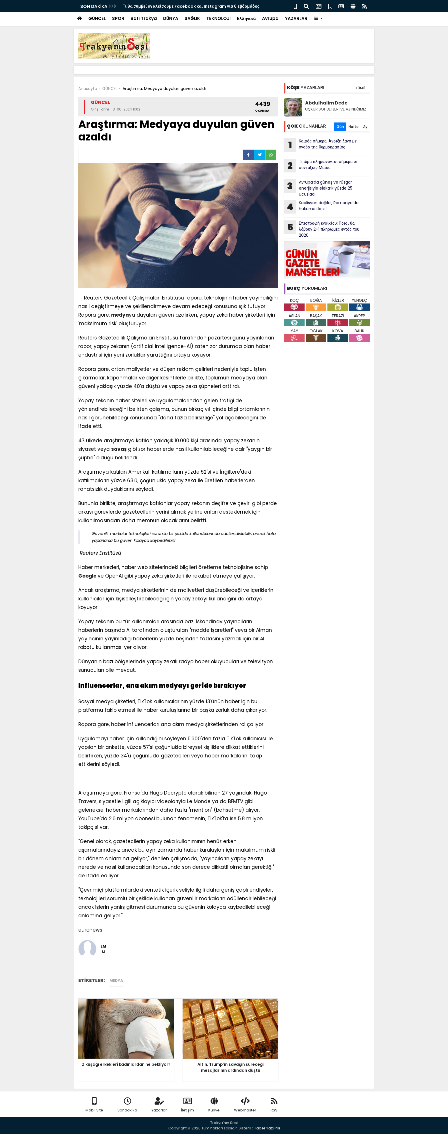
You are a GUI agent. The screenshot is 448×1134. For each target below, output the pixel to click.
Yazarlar (159, 1105)
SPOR (118, 18)
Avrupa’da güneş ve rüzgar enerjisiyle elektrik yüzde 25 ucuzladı (318, 188)
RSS (274, 1105)
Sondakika (127, 1105)
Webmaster (245, 1105)
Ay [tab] (365, 126)
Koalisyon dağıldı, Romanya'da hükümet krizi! (321, 207)
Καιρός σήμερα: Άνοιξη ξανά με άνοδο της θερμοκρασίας (320, 145)
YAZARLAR (296, 18)
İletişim (187, 1105)
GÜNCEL (97, 18)
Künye (214, 1105)
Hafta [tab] (354, 126)
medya (120, 314)
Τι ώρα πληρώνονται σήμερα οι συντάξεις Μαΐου (320, 165)
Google (87, 575)
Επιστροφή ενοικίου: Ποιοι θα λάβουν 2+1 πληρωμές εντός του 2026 (321, 229)
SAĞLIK (192, 18)
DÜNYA (170, 18)
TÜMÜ (360, 88)
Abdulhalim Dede (326, 103)
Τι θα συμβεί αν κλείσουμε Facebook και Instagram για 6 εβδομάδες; (192, 6)
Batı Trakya (144, 18)
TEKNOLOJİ (218, 18)
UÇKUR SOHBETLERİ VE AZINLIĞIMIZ (335, 109)
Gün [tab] (340, 126)
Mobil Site (94, 1105)
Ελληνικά (246, 18)
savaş (119, 449)
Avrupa (270, 18)
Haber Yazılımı (267, 1128)
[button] (318, 19)
